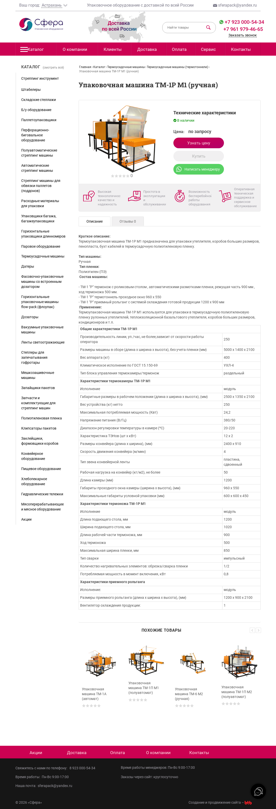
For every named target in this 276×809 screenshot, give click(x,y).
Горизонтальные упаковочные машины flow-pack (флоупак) (40, 302)
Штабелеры (31, 90)
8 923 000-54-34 (82, 768)
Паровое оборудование (40, 246)
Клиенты (113, 49)
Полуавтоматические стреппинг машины (39, 152)
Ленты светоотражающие (42, 342)
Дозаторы (29, 317)
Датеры (27, 266)
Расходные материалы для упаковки (40, 203)
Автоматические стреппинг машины (37, 168)
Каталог (32, 51)
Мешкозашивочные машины (37, 375)
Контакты (241, 49)
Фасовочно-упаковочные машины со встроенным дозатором (42, 281)
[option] (100, 685)
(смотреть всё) (53, 67)
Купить (198, 156)
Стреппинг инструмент (40, 78)
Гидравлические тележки (42, 494)
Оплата (179, 49)
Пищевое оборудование (41, 469)
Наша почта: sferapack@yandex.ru (43, 786)
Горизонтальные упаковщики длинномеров (43, 233)
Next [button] (258, 630)
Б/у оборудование (36, 110)
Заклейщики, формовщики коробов (39, 440)
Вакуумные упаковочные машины (42, 329)
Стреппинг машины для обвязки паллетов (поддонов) (40, 186)
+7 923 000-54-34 (243, 22)
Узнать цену (198, 143)
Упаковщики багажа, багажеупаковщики (38, 218)
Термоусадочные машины (42, 256)
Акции (26, 519)
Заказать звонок (242, 35)
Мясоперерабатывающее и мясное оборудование (42, 506)
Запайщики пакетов (38, 388)
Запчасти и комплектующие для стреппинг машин (38, 403)
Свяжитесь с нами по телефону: (42, 768)
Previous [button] (252, 630)
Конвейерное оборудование (33, 456)
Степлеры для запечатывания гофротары (34, 357)
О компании (75, 49)
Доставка (147, 49)
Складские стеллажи (38, 100)
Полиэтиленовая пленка (41, 418)
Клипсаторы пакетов (38, 428)
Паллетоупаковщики (38, 120)
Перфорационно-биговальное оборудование (35, 135)
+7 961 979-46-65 (243, 29)
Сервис (208, 49)
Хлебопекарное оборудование (34, 481)
